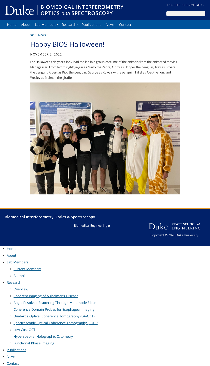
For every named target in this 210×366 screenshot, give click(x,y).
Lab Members (46, 24)
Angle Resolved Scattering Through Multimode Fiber (55, 302)
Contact (125, 24)
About (25, 24)
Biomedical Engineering (90, 226)
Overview (21, 289)
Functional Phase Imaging (34, 343)
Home (12, 24)
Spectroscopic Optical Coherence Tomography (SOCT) (56, 323)
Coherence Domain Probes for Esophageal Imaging (54, 309)
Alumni (19, 275)
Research (69, 24)
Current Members (27, 269)
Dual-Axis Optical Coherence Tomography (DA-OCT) (54, 316)
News (110, 24)
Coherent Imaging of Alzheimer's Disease (46, 296)
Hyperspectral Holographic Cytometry (43, 336)
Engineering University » (185, 5)
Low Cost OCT (24, 329)
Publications (91, 24)
